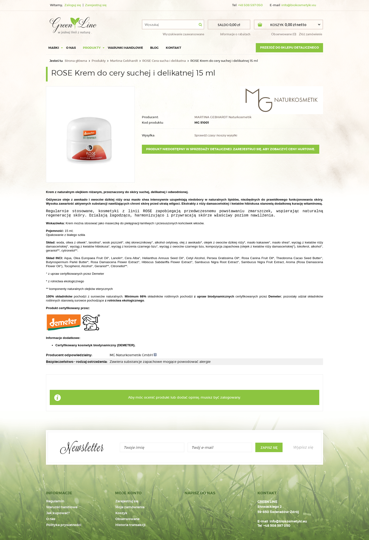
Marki (53, 48)
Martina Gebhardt (124, 61)
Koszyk (121, 513)
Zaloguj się (73, 5)
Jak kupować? (58, 513)
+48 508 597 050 (250, 5)
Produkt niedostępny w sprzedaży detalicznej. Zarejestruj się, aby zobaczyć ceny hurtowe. (230, 149)
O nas (71, 48)
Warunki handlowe (125, 48)
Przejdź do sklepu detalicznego (289, 47)
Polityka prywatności (63, 524)
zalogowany (230, 397)
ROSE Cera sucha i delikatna (164, 61)
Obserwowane (127, 518)
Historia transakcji (130, 524)
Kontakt (173, 48)
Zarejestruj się (96, 5)
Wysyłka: (148, 135)
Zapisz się (269, 448)
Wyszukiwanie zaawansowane (183, 34)
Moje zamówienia (129, 507)
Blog (154, 48)
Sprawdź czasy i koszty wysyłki (215, 135)
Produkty (92, 48)
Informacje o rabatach (235, 34)
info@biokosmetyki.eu (298, 5)
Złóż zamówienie (310, 34)
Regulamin (55, 501)
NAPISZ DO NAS (199, 493)
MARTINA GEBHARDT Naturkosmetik (223, 117)
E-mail (262, 521)
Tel (259, 525)
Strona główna (76, 61)
